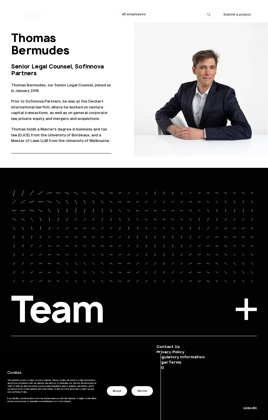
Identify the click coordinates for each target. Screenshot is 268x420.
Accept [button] (117, 390)
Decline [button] (142, 390)
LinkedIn (250, 407)
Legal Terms (168, 362)
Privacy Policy (170, 351)
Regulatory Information (180, 356)
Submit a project (237, 14)
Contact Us (168, 346)
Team (134, 312)
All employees (134, 14)
